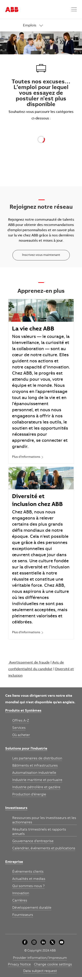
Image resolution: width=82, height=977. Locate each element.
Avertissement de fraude (29, 662)
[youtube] (61, 942)
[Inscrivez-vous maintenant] (41, 255)
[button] (74, 9)
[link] (50, 25)
